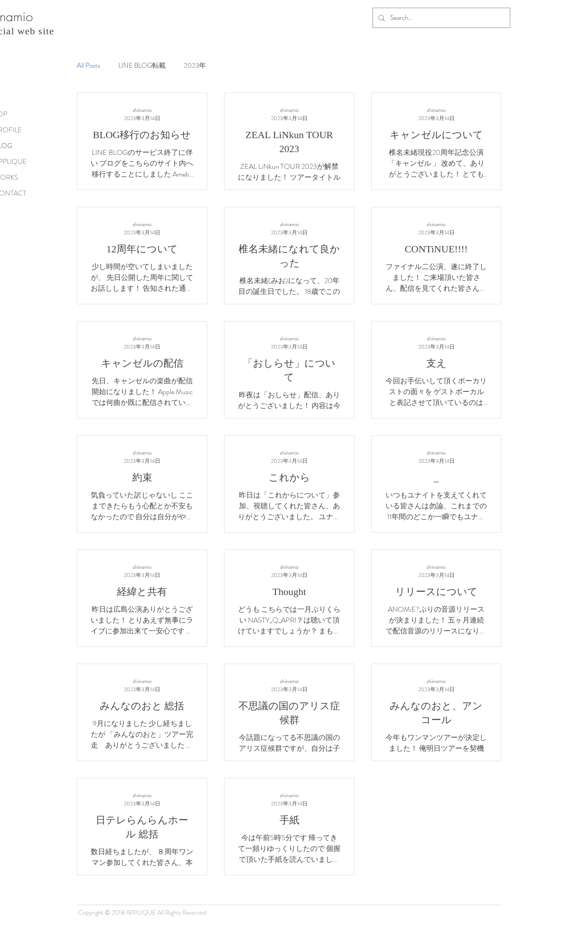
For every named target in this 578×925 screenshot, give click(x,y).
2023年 (195, 65)
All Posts (88, 65)
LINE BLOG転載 (142, 65)
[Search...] (440, 18)
